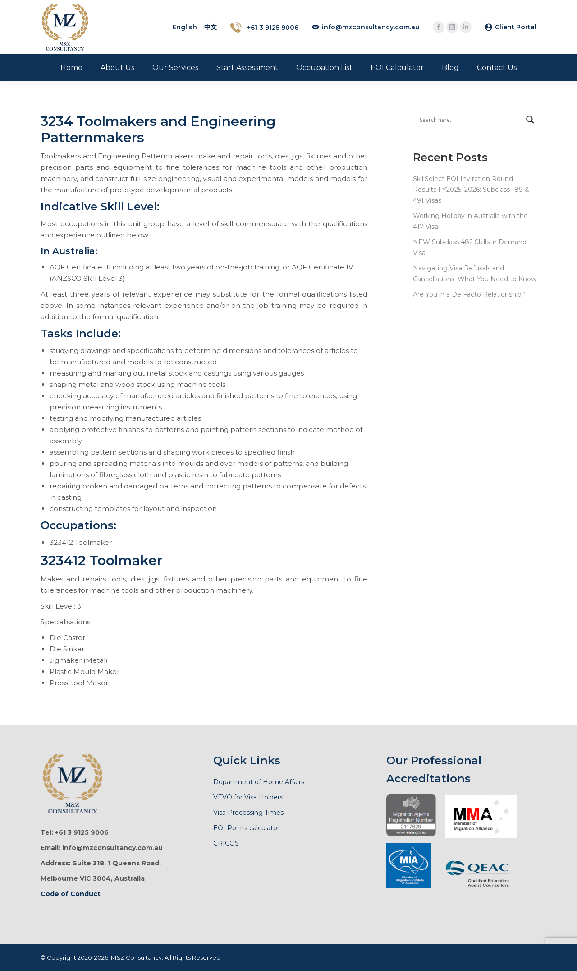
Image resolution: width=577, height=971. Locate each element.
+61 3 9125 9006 (272, 27)
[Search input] (471, 119)
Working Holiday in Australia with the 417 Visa (470, 221)
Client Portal (515, 27)
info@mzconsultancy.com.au (370, 27)
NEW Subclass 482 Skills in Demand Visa (470, 247)
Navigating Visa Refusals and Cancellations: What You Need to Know (474, 273)
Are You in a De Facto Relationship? (469, 294)
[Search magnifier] (530, 119)
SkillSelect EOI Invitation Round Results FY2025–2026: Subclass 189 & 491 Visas (471, 189)
